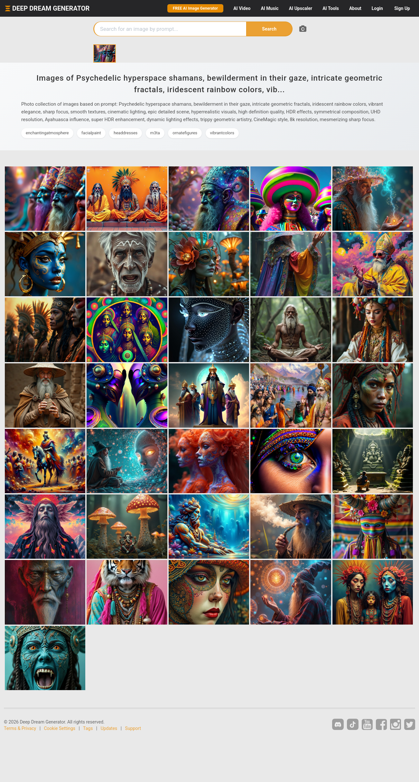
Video (241, 8)
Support (133, 728)
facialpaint (91, 132)
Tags (88, 728)
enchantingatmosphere (47, 132)
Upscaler (300, 8)
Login (377, 8)
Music (269, 8)
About (355, 8)
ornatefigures (184, 132)
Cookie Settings (60, 728)
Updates (109, 728)
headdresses (125, 132)
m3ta (155, 132)
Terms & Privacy (20, 728)
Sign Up (402, 8)
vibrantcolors (222, 132)
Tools (330, 8)
